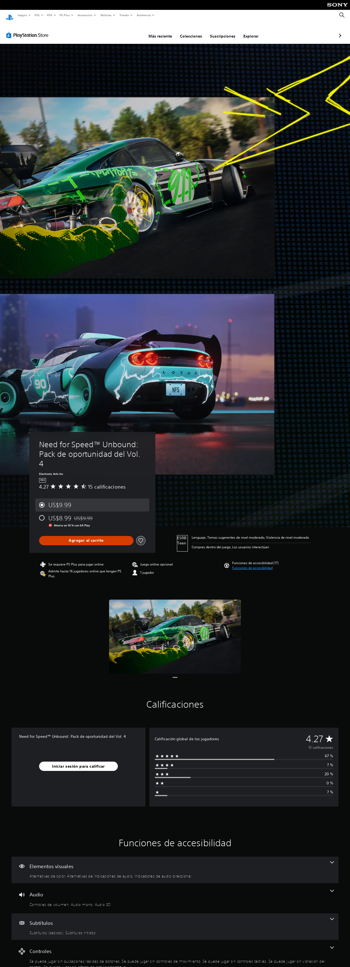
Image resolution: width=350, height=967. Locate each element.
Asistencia (143, 15)
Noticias (106, 15)
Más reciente (131, 30)
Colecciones (162, 30)
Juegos (22, 15)
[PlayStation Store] (28, 29)
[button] (252, 562)
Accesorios (85, 15)
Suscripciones (193, 30)
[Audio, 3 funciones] (175, 893)
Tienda (124, 15)
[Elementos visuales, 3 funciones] (175, 864)
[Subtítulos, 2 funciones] (175, 921)
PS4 (49, 15)
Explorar (221, 30)
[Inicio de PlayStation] (9, 15)
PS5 (37, 15)
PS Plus (65, 15)
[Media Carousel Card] (175, 631)
